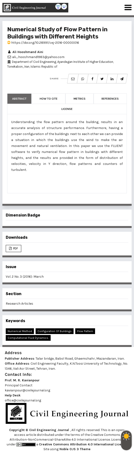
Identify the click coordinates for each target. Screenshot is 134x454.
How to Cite (49, 98)
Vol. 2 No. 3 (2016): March (25, 277)
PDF (15, 248)
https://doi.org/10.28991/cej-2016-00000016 (43, 43)
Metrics (80, 98)
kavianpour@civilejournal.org (27, 390)
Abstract (19, 98)
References (110, 98)
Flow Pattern (85, 331)
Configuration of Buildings (55, 331)
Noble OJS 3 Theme (75, 449)
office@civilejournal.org (23, 400)
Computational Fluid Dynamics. (28, 338)
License (67, 109)
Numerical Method (20, 331)
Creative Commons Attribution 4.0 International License (83, 444)
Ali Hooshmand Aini (25, 52)
